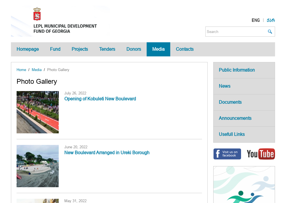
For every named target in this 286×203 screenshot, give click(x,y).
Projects (80, 49)
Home (21, 70)
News (224, 86)
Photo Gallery (58, 70)
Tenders (107, 49)
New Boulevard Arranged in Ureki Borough (106, 152)
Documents (230, 102)
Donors (133, 49)
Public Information (237, 70)
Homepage (28, 49)
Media (158, 49)
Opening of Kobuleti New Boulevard (100, 98)
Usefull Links (232, 134)
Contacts (185, 49)
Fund (55, 49)
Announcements (235, 118)
